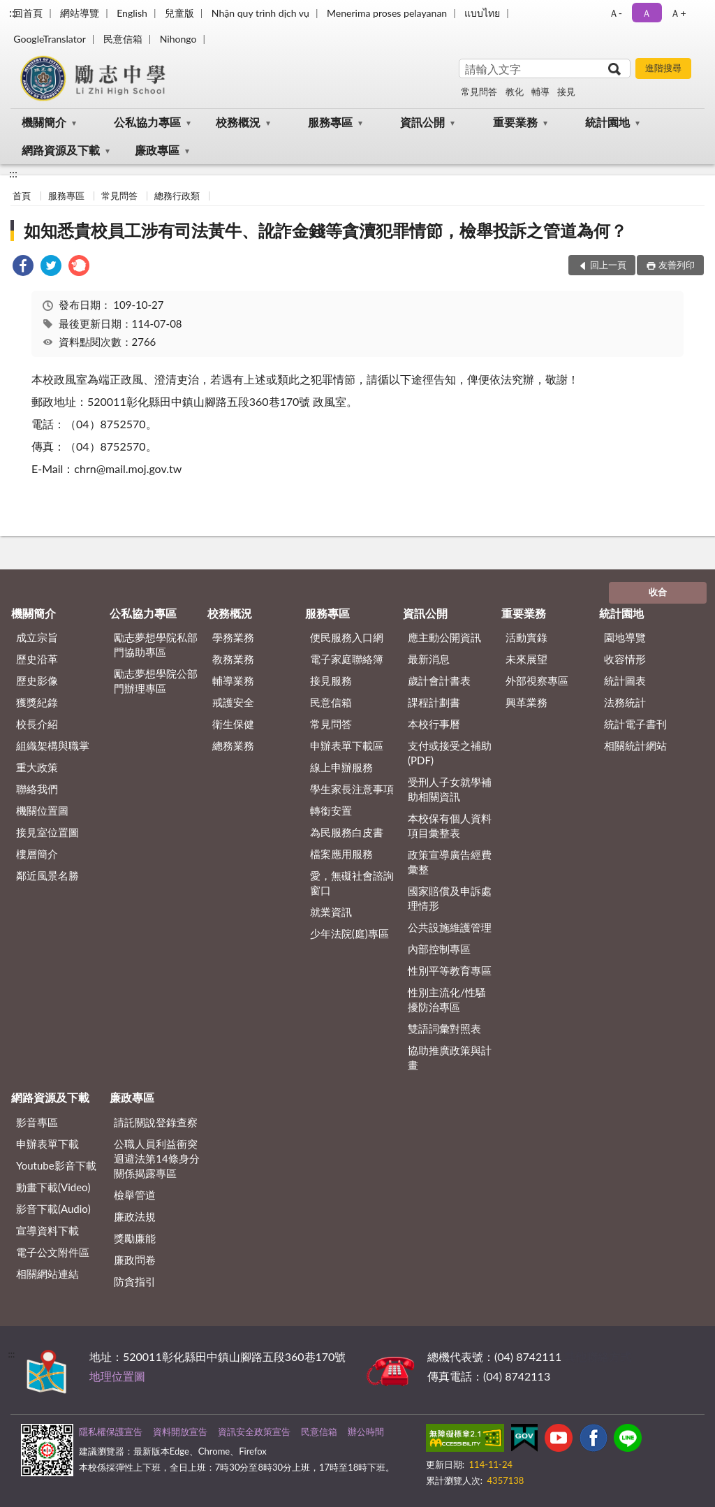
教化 (515, 91)
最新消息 (429, 659)
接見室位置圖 (47, 832)
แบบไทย (482, 13)
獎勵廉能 (135, 1238)
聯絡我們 (37, 788)
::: (13, 12)
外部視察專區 (537, 680)
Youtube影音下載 (56, 1165)
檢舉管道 (135, 1194)
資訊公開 (422, 122)
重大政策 (37, 767)
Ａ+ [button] (678, 13)
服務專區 (330, 122)
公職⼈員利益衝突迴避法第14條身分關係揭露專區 (156, 1158)
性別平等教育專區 (450, 970)
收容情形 (625, 659)
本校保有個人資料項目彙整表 (450, 825)
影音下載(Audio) (53, 1208)
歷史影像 (37, 680)
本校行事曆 (434, 724)
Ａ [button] (646, 13)
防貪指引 (135, 1281)
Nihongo (178, 39)
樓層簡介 (37, 853)
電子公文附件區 (52, 1252)
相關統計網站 (635, 745)
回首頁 (28, 13)
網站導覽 (79, 13)
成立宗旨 (37, 637)
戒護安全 (233, 702)
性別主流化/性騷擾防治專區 (447, 999)
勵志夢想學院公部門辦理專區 (156, 680)
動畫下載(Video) (53, 1187)
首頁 (22, 195)
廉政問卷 (135, 1259)
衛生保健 (233, 724)
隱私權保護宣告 (110, 1431)
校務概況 (238, 122)
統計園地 (607, 122)
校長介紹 (37, 724)
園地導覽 (625, 637)
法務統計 (625, 702)
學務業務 (233, 637)
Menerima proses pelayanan (387, 13)
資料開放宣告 (180, 1431)
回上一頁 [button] (608, 264)
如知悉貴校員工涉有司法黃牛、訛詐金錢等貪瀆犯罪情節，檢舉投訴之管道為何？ (325, 230)
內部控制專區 (439, 948)
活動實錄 (526, 637)
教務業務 (233, 659)
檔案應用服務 (341, 853)
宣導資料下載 (47, 1230)
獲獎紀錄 (37, 702)
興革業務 (526, 702)
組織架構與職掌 (52, 745)
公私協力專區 (147, 122)
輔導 (540, 91)
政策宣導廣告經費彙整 (450, 861)
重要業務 (515, 122)
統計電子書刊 (635, 724)
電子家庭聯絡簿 (346, 659)
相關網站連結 (47, 1273)
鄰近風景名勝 (47, 875)
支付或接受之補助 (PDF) (450, 752)
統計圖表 (625, 680)
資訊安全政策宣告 (254, 1431)
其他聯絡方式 (597, 1356)
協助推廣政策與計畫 (450, 1057)
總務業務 (233, 745)
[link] (23, 267)
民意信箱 (122, 39)
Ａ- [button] (615, 13)
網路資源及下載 (61, 149)
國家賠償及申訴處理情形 (450, 898)
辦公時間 (366, 1431)
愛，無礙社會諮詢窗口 (352, 882)
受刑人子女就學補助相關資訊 (450, 789)
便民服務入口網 (346, 637)
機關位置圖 (42, 810)
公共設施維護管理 (450, 927)
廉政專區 (157, 149)
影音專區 (37, 1122)
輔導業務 (233, 680)
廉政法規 (135, 1216)
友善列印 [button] (676, 264)
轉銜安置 (331, 810)
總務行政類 (177, 195)
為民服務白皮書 (346, 832)
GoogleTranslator (49, 39)
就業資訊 (331, 911)
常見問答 (479, 91)
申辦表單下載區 (346, 745)
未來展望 (526, 659)
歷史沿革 (37, 659)
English (132, 13)
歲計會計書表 (439, 680)
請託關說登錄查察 (156, 1122)
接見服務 (331, 680)
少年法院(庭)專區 (349, 933)
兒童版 (179, 13)
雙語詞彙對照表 (444, 1028)
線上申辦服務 (341, 767)
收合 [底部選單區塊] (658, 591)
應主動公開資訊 (444, 637)
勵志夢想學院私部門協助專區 (156, 644)
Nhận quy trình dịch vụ (260, 13)
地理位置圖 (117, 1376)
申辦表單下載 (47, 1143)
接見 (566, 91)
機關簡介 (44, 122)
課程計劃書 (434, 702)
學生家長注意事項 (352, 788)
